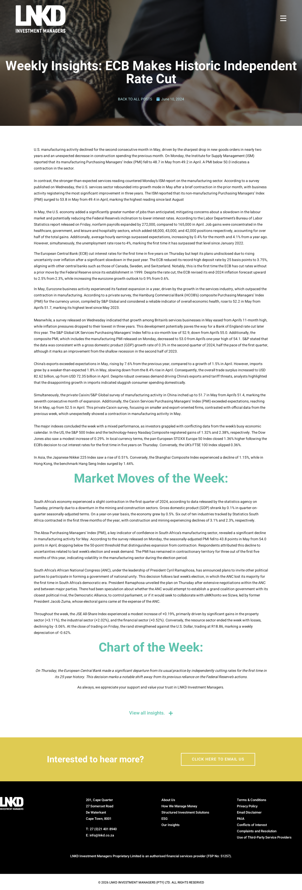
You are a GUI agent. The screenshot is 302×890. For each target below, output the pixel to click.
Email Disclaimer (249, 812)
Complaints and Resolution (256, 831)
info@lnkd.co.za (102, 835)
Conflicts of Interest (252, 825)
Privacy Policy (247, 806)
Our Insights (170, 825)
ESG (164, 818)
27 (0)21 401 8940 (103, 829)
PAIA (240, 818)
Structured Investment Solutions (185, 812)
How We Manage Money (179, 806)
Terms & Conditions (251, 800)
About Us (168, 800)
